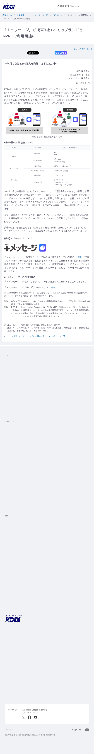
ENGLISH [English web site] (9, 729)
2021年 (56, 15)
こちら (51, 287)
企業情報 (20, 15)
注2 (78, 257)
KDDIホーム (7, 15)
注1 (37, 257)
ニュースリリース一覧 (38, 15)
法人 (78, 6)
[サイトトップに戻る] (9, 6)
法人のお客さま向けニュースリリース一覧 (47, 336)
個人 (72, 6)
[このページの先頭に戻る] (80, 729)
